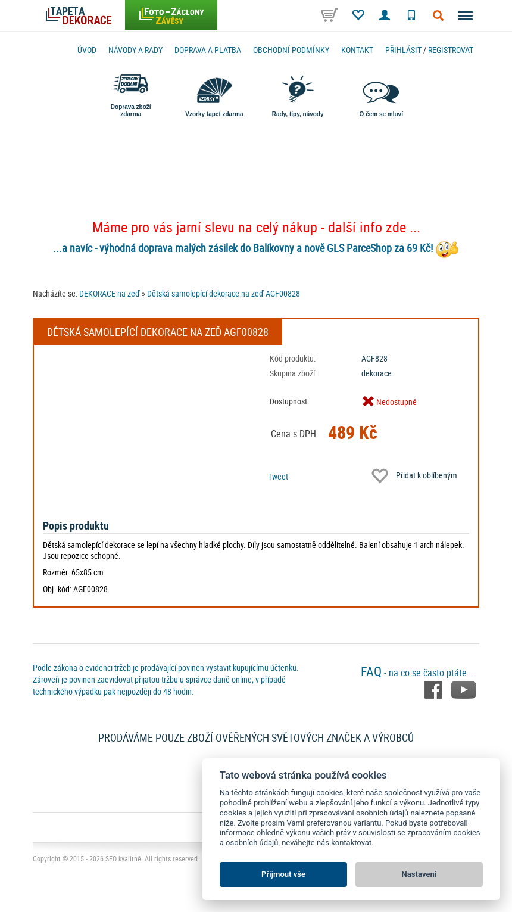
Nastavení (419, 874)
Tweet (278, 476)
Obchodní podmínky (291, 49)
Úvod (86, 49)
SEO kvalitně (123, 858)
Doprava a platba (207, 49)
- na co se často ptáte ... (418, 672)
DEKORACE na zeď (109, 293)
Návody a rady (135, 49)
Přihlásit (403, 49)
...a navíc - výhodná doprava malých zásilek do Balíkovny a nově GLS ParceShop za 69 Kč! (243, 248)
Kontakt (357, 49)
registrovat (450, 49)
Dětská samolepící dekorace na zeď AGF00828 (223, 293)
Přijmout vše (283, 874)
